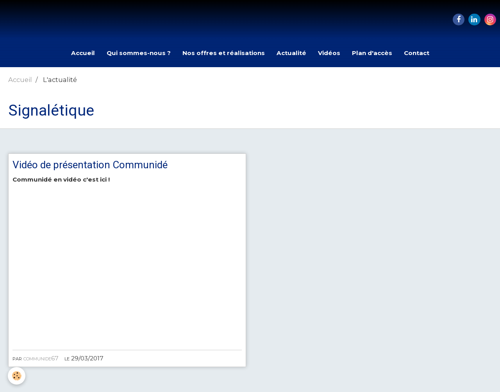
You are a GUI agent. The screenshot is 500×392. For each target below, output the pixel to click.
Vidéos (329, 53)
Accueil (83, 53)
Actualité (291, 53)
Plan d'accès (372, 53)
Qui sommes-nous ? (139, 53)
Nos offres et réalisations (223, 53)
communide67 (41, 358)
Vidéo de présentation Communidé (90, 165)
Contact (416, 53)
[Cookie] (16, 376)
